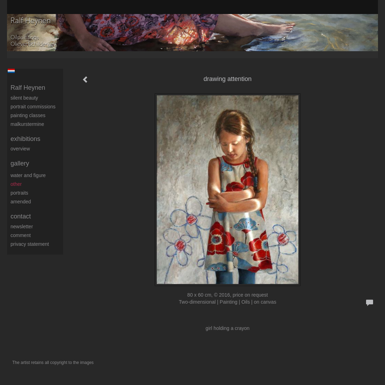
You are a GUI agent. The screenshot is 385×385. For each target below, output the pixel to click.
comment (21, 235)
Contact (21, 216)
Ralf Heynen (28, 87)
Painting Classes (28, 115)
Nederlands (11, 71)
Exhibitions (25, 138)
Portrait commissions (33, 106)
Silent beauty (24, 98)
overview (20, 148)
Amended (21, 201)
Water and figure (28, 175)
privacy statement (30, 244)
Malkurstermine (27, 124)
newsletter (22, 226)
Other (16, 184)
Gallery (20, 163)
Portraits (19, 193)
